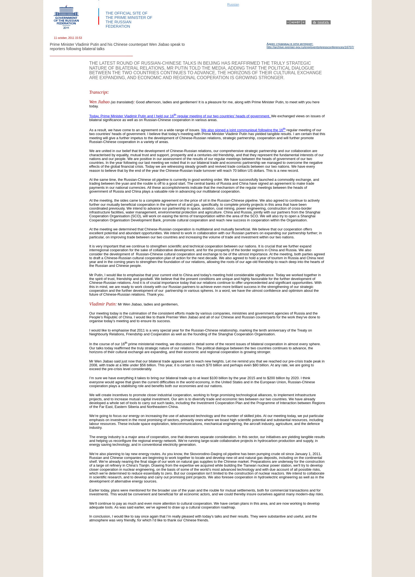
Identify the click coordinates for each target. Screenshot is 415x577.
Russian (233, 5)
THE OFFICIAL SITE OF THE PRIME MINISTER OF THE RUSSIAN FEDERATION (129, 19)
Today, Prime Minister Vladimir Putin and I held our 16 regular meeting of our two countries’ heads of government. (180, 116)
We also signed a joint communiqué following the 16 (243, 130)
